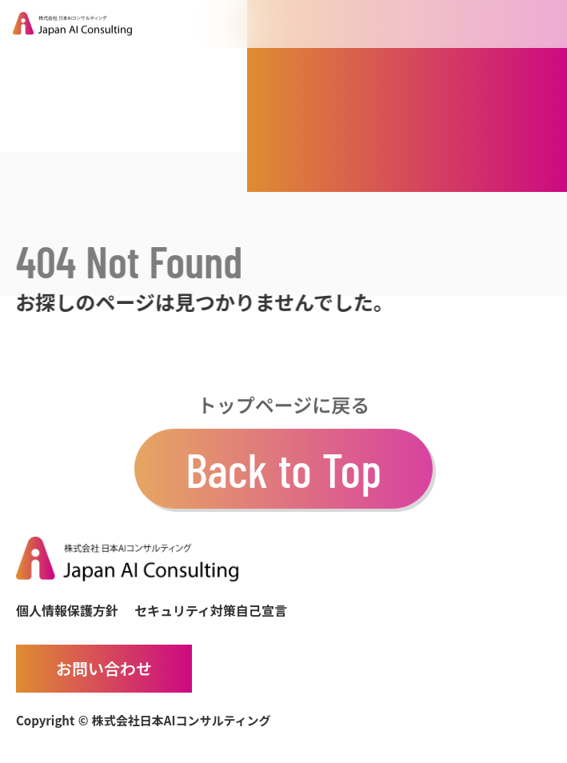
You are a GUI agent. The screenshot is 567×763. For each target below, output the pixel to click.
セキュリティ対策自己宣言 (210, 610)
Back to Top (283, 472)
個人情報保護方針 (67, 610)
